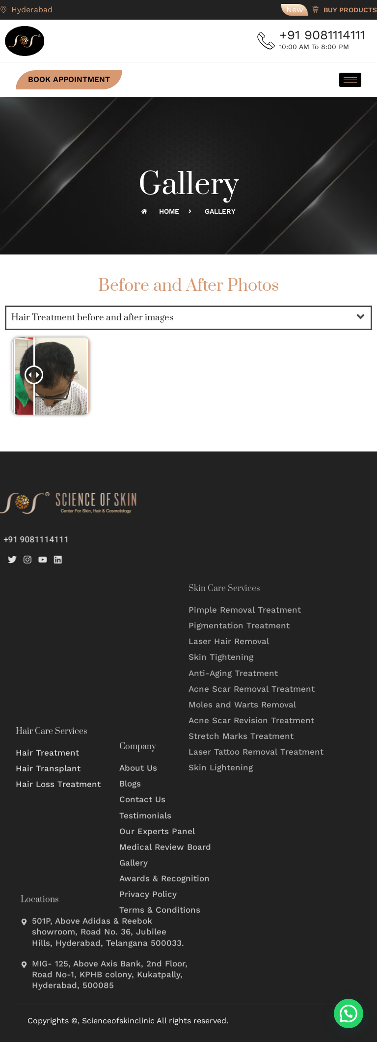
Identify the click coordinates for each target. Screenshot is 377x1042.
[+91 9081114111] (267, 41)
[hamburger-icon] (350, 80)
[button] (361, 318)
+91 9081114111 (324, 35)
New (294, 9)
